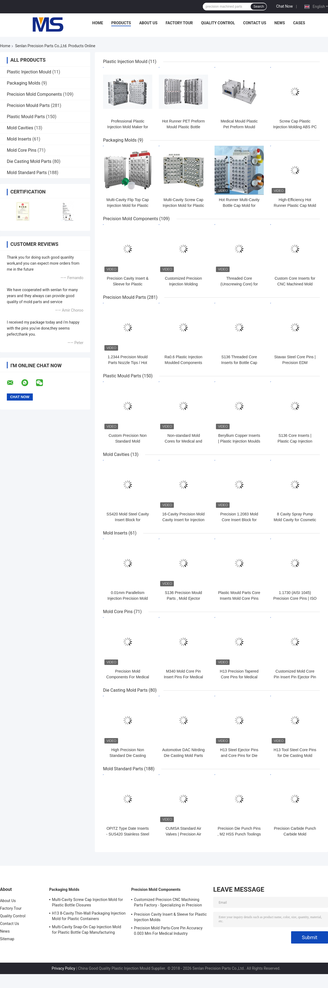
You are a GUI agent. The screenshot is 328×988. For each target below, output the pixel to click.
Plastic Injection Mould (29, 71)
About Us (148, 23)
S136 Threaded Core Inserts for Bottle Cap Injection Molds (239, 363)
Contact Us (254, 23)
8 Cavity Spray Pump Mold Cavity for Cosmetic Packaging (295, 520)
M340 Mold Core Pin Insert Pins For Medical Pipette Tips (183, 677)
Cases (299, 23)
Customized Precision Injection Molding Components (183, 284)
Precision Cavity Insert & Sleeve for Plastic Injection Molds (128, 284)
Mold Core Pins (21, 150)
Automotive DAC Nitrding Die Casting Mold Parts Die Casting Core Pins (183, 755)
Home (97, 23)
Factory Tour (179, 23)
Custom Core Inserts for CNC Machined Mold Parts (295, 284)
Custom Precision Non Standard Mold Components (128, 441)
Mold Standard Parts (27, 172)
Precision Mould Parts (28, 105)
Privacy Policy (63, 968)
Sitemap (7, 939)
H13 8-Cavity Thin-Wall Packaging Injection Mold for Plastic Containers (89, 916)
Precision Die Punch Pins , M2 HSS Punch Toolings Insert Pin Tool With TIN (239, 834)
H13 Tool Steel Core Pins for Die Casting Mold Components (295, 755)
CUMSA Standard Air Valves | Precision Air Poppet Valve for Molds (183, 834)
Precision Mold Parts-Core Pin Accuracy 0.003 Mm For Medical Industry (168, 931)
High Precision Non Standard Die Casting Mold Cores (127, 755)
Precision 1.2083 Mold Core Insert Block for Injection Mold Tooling (239, 520)
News (279, 23)
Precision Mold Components (34, 94)
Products (121, 23)
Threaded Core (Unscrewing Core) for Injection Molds (239, 284)
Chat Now (284, 6)
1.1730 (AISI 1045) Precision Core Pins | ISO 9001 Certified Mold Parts (295, 598)
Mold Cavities (20, 127)
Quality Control (218, 23)
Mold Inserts (19, 139)
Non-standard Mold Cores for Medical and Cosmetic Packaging (183, 441)
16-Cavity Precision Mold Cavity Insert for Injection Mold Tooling (183, 520)
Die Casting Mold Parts (29, 161)
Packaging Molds (23, 83)
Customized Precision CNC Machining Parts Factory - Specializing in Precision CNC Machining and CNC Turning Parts (168, 903)
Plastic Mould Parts (26, 116)
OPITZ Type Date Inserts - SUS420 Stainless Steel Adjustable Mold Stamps (127, 834)
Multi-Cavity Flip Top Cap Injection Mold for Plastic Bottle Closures (127, 205)
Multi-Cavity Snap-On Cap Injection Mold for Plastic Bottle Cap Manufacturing (86, 930)
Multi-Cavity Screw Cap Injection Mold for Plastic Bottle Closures (183, 205)
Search (258, 6)
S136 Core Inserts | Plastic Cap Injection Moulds (295, 441)
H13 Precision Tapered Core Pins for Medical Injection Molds (239, 677)
